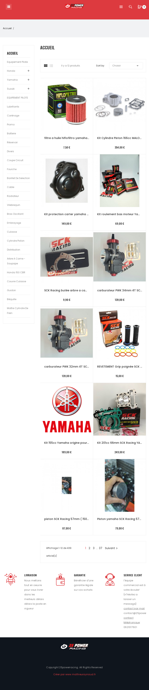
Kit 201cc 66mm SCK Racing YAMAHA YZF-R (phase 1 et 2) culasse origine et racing (119, 443)
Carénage (13, 115)
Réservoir (12, 142)
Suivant (112, 548)
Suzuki (11, 88)
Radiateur (13, 196)
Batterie (11, 133)
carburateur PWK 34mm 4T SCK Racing (119, 290)
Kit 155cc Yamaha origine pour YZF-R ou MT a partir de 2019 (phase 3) (66, 443)
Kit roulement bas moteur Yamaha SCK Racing (119, 214)
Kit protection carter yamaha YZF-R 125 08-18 (66, 214)
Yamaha (12, 79)
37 (100, 548)
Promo (11, 124)
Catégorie (9, 7)
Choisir (126, 65)
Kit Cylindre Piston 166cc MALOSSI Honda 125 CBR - (119, 138)
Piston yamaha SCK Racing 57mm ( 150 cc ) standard (119, 519)
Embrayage (14, 222)
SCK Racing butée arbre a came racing (66, 290)
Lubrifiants (13, 106)
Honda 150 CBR (16, 272)
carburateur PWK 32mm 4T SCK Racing (66, 367)
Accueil (12, 53)
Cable (10, 187)
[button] (140, 7)
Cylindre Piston (15, 240)
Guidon (11, 290)
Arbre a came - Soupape (16, 261)
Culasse (12, 231)
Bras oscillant (15, 214)
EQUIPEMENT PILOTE (17, 97)
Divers (10, 151)
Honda (11, 70)
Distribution (13, 249)
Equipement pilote (17, 62)
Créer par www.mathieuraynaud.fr (74, 674)
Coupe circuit (15, 160)
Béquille (11, 299)
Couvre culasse (16, 281)
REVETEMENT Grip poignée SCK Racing (119, 367)
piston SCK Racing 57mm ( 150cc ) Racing (66, 519)
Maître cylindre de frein (17, 311)
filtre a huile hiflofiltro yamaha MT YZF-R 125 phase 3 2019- (66, 138)
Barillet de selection (18, 178)
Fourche (11, 169)
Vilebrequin (13, 205)
